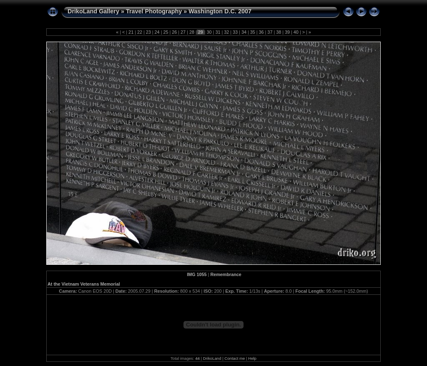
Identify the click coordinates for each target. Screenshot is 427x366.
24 (157, 32)
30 (209, 32)
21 (131, 32)
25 (165, 32)
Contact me (234, 358)
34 (244, 32)
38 (278, 32)
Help (252, 358)
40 (296, 32)
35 (252, 32)
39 (287, 32)
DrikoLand (212, 358)
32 (226, 32)
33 (235, 32)
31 (217, 32)
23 (148, 32)
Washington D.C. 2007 (219, 11)
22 (139, 32)
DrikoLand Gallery (93, 11)
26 (174, 32)
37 (270, 32)
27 (183, 32)
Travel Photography (154, 11)
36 (261, 32)
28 (192, 32)
